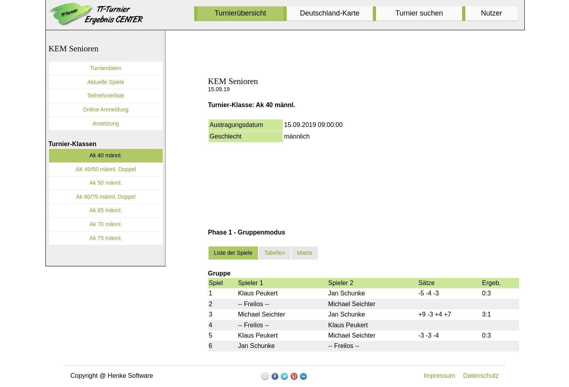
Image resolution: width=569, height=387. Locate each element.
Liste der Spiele (233, 253)
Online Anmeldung (105, 109)
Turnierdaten (106, 68)
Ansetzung (106, 123)
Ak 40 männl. (105, 155)
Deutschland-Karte (329, 13)
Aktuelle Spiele (105, 82)
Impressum (439, 375)
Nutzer (491, 13)
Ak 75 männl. (105, 238)
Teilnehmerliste (105, 95)
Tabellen (274, 253)
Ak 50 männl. (105, 183)
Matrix (304, 253)
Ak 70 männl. (105, 224)
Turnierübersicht (240, 13)
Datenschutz (481, 375)
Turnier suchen (419, 13)
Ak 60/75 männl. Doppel (105, 197)
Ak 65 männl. (105, 210)
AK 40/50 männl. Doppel (105, 169)
